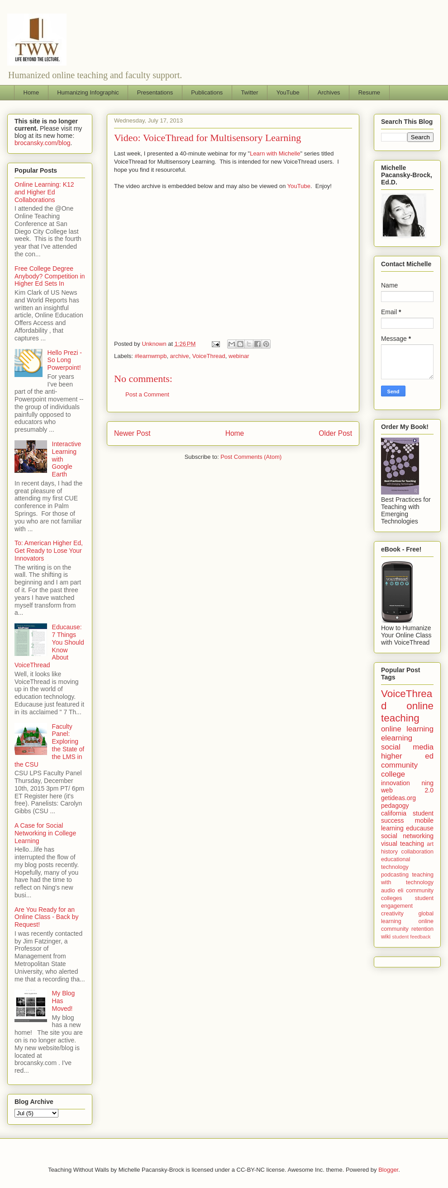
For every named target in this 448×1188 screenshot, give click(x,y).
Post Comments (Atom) (250, 456)
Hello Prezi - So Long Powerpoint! (65, 360)
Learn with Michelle (275, 153)
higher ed (407, 756)
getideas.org (398, 797)
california (393, 813)
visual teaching (402, 843)
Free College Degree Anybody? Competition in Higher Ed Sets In (49, 276)
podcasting (395, 875)
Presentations (155, 92)
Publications (207, 92)
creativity (392, 913)
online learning (407, 729)
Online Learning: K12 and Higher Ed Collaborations (44, 192)
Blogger (388, 1169)
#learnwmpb (151, 356)
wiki (386, 936)
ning (428, 783)
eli (401, 890)
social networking (407, 835)
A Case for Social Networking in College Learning (45, 833)
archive (179, 356)
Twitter (249, 92)
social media (407, 747)
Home (31, 92)
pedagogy (395, 805)
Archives (329, 92)
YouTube (288, 92)
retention (422, 929)
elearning (396, 738)
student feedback (411, 936)
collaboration (417, 852)
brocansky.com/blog (42, 142)
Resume (369, 92)
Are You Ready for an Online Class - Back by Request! (46, 917)
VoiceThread (208, 356)
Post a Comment (147, 394)
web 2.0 (407, 790)
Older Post (335, 433)
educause (420, 828)
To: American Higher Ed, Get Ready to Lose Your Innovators (48, 550)
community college (399, 769)
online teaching (407, 712)
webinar (239, 356)
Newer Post (132, 433)
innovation (395, 783)
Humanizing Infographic (88, 92)
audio (388, 890)
